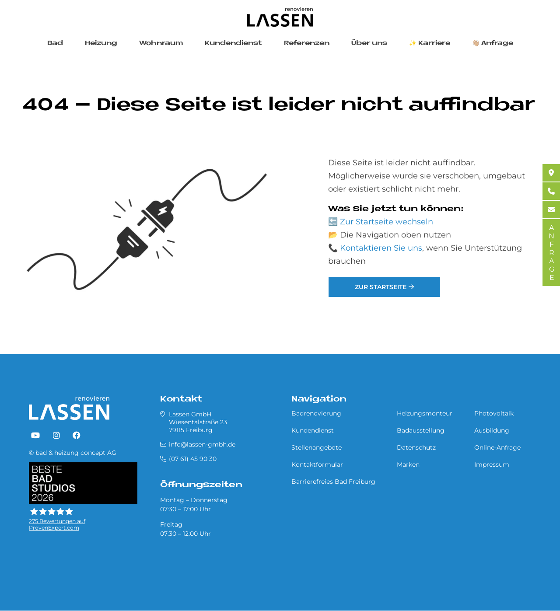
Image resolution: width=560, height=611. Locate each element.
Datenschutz (416, 447)
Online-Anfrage (497, 447)
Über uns (369, 43)
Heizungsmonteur (424, 413)
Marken (408, 464)
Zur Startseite (380, 287)
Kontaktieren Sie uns (381, 248)
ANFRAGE (551, 252)
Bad (55, 43)
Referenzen (306, 43)
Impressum (491, 464)
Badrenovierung (316, 413)
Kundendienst (233, 43)
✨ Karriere (429, 43)
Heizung (101, 43)
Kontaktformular (317, 464)
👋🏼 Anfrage (492, 43)
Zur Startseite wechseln (386, 222)
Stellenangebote (316, 447)
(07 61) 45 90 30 (193, 459)
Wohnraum (161, 43)
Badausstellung (420, 430)
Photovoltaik (494, 413)
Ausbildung (491, 430)
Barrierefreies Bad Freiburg (333, 481)
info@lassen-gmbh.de (202, 444)
